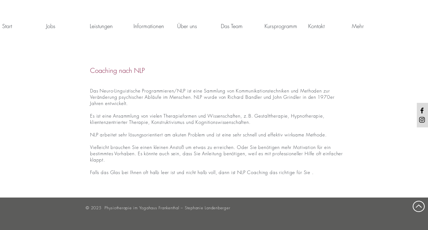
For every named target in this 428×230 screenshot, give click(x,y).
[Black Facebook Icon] (422, 110)
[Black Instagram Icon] (422, 120)
